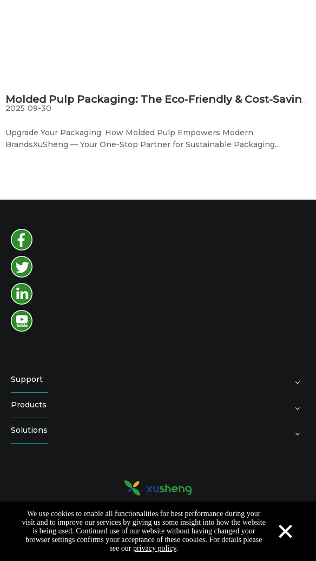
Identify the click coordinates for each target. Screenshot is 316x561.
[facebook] (21, 239)
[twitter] (21, 267)
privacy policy (154, 548)
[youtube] (21, 321)
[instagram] (21, 294)
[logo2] (158, 488)
